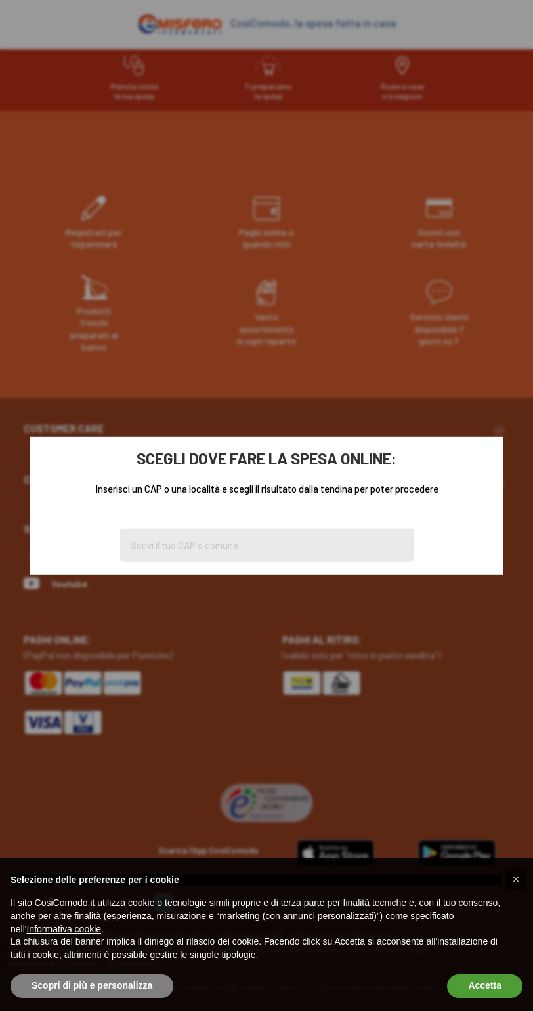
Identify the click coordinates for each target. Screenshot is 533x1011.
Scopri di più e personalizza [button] (92, 985)
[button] (515, 879)
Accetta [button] (484, 985)
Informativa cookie (63, 929)
